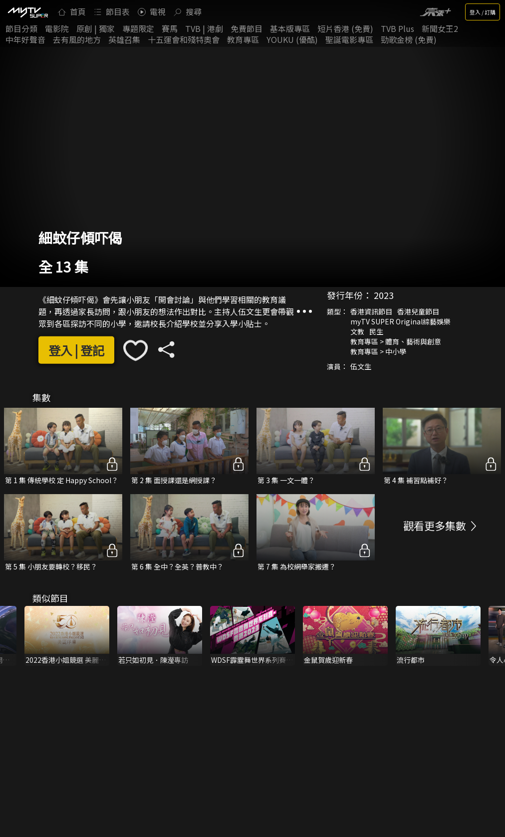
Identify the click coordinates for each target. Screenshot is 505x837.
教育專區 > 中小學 (378, 351)
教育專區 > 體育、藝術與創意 (395, 341)
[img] (27, 12)
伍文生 (360, 366)
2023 (384, 294)
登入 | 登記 (76, 350)
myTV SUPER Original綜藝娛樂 (400, 321)
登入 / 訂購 (483, 12)
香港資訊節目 (371, 311)
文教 (357, 331)
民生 (376, 331)
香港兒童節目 (418, 311)
